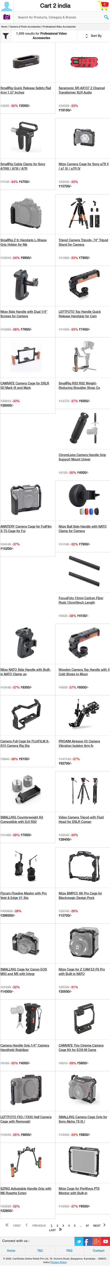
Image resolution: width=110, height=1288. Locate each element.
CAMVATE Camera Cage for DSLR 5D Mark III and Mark (24, 386)
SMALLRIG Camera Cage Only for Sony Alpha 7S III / (83, 1119)
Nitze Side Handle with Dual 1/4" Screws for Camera (23, 314)
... (81, 1225)
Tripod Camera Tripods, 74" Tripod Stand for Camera (83, 242)
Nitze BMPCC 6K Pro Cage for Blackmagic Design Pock (80, 896)
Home (4, 26)
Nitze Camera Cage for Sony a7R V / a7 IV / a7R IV (84, 166)
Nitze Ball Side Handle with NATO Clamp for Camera (83, 529)
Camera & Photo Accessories (25, 26)
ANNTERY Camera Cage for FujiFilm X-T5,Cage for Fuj (26, 529)
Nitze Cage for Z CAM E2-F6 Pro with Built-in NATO (82, 972)
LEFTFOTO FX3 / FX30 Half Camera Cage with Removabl (26, 1119)
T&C (40, 1250)
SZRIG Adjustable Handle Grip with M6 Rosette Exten (25, 1191)
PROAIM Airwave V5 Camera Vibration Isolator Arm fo (79, 743)
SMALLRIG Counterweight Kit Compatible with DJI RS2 (21, 820)
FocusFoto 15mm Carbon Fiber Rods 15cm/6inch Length (81, 600)
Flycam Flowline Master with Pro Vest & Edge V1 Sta (23, 896)
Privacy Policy (59, 1262)
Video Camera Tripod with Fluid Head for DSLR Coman (81, 820)
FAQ (69, 1250)
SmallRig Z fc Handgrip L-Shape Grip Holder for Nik (23, 242)
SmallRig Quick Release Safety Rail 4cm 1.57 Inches (25, 90)
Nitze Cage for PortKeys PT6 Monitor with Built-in (79, 1191)
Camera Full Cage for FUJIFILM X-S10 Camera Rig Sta (24, 743)
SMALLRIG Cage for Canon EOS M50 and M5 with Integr (23, 972)
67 (87, 1225)
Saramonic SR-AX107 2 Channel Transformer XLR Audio (82, 90)
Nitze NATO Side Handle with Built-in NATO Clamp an (25, 672)
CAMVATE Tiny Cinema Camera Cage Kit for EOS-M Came (81, 1048)
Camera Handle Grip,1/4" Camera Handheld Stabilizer (24, 1048)
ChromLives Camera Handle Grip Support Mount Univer (82, 457)
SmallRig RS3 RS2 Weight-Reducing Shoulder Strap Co (79, 386)
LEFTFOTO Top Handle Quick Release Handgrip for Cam (80, 314)
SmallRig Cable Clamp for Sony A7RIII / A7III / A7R (22, 166)
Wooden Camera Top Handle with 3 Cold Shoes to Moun (84, 672)
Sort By (94, 36)
